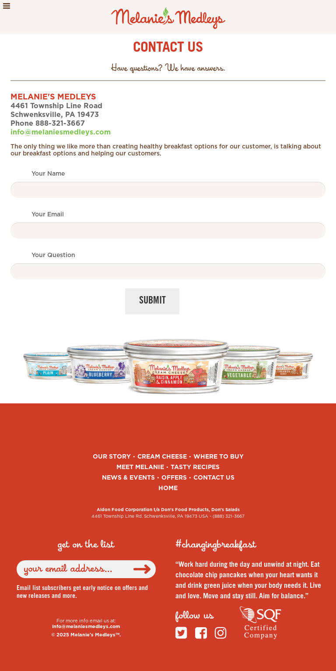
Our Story (112, 457)
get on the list (86, 545)
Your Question (53, 255)
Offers (174, 478)
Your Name (48, 174)
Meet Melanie (140, 467)
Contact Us (213, 478)
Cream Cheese (162, 457)
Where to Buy (218, 457)
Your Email (48, 215)
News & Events (128, 478)
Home (168, 488)
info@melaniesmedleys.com (60, 132)
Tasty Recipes (195, 467)
